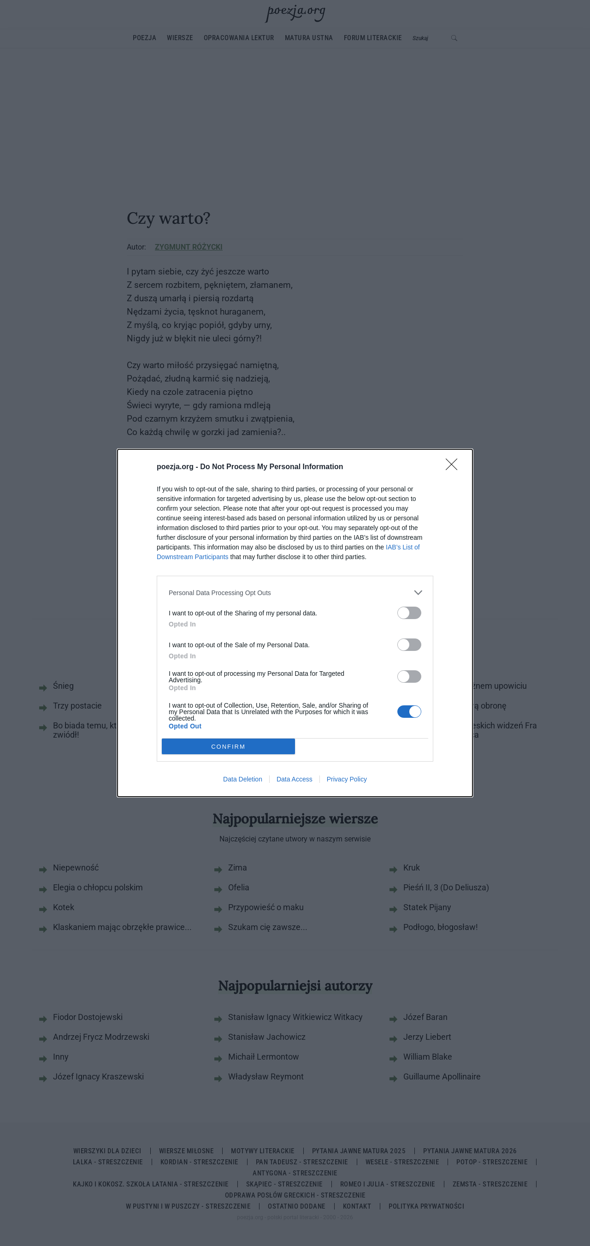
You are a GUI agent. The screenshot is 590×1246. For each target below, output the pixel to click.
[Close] (454, 467)
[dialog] (295, 623)
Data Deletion (242, 779)
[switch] (409, 613)
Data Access (295, 779)
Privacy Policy (347, 779)
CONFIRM (228, 746)
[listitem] (295, 592)
